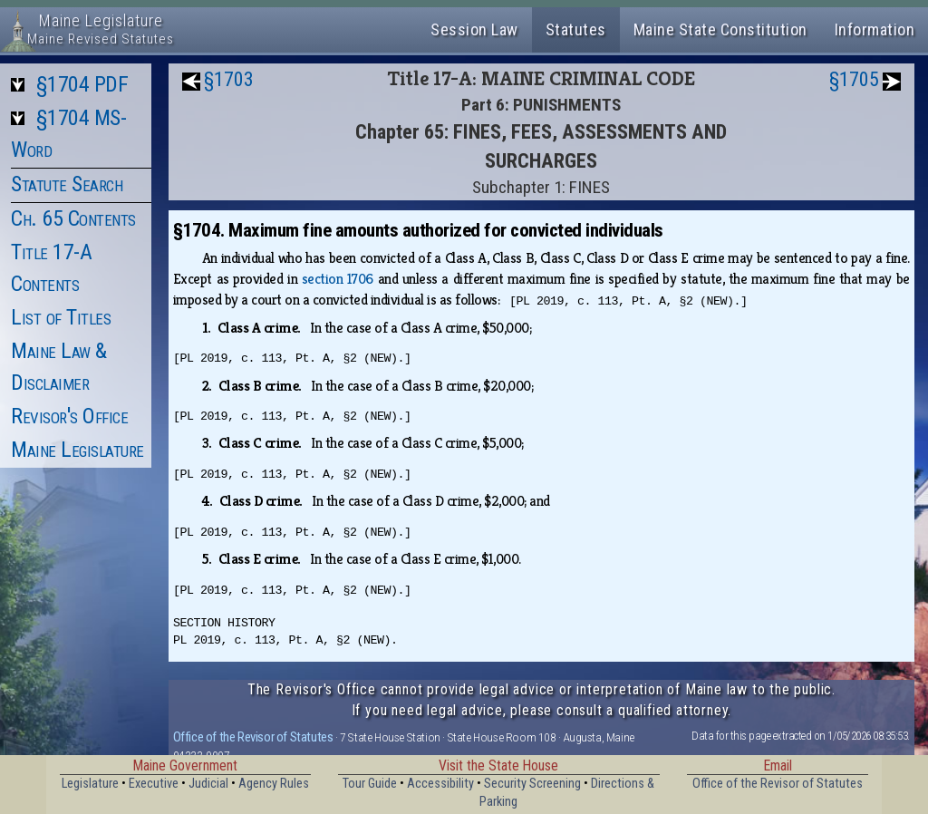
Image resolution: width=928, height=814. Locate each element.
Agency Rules (273, 783)
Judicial (208, 783)
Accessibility (440, 783)
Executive (154, 783)
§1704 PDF (82, 84)
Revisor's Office (69, 416)
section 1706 (337, 278)
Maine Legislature (77, 449)
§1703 (229, 79)
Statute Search (66, 184)
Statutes (576, 29)
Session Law (474, 29)
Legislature (90, 783)
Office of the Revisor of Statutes (253, 737)
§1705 (854, 79)
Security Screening (532, 783)
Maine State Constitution (720, 29)
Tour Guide (370, 783)
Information (875, 29)
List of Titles (61, 317)
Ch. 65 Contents (73, 218)
